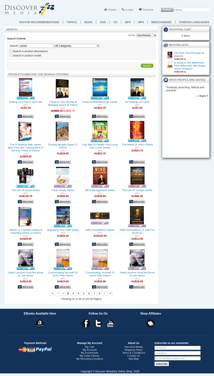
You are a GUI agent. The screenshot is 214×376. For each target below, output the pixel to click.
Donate (148, 9)
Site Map (134, 359)
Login (129, 9)
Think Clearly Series (62, 190)
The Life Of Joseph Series (137, 190)
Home (112, 9)
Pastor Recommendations (39, 22)
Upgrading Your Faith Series (63, 230)
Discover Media (134, 347)
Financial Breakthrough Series (100, 102)
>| (110, 293)
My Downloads (89, 353)
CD (115, 22)
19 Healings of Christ (137, 102)
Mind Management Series (100, 190)
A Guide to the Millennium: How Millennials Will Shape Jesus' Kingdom (189, 65)
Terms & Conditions (133, 353)
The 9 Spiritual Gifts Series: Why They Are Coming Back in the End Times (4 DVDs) (25, 147)
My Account (90, 350)
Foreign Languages (194, 22)
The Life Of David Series (25, 190)
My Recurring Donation (89, 359)
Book (88, 22)
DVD (103, 22)
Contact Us (133, 356)
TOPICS (72, 22)
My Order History (89, 356)
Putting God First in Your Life (25, 102)
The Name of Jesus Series (137, 144)
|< (53, 293)
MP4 (141, 22)
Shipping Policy (134, 350)
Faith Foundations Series (99, 230)
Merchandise (161, 22)
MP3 (127, 22)
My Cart (89, 347)
